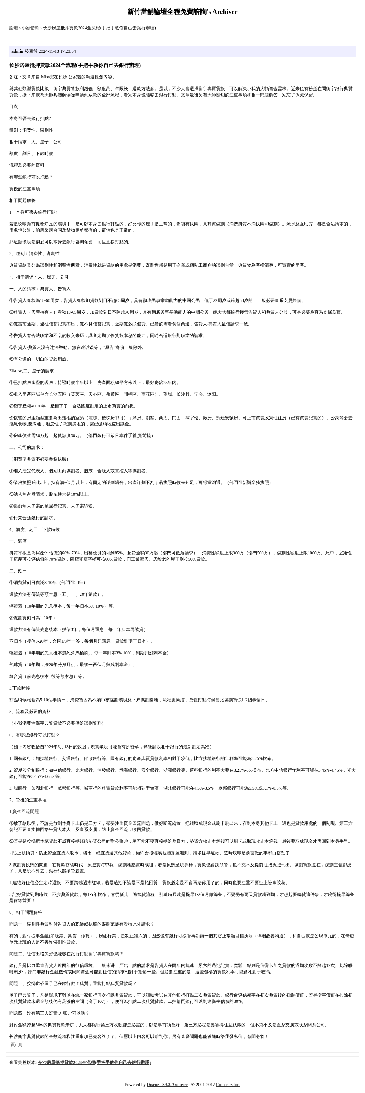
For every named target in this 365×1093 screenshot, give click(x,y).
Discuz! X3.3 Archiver (167, 1084)
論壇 (13, 27)
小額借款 (30, 27)
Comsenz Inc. (228, 1084)
